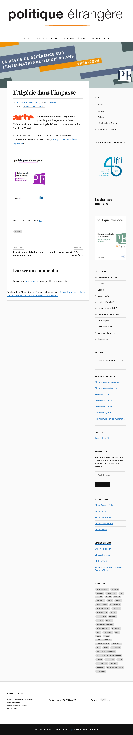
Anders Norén (91, 730)
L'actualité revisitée (106, 302)
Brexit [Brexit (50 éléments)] (99, 597)
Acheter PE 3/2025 (103, 406)
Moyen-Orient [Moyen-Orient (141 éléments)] (103, 644)
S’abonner (53, 38)
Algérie (18, 232)
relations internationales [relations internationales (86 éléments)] (109, 655)
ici (40, 220)
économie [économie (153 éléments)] (101, 671)
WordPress (64, 730)
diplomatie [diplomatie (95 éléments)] (102, 605)
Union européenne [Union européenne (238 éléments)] (115, 667)
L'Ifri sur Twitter (102, 561)
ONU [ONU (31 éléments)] (98, 648)
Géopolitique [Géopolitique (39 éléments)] (103, 628)
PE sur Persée (101, 529)
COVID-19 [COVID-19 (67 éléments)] (100, 601)
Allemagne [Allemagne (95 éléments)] (112, 593)
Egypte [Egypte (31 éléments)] (114, 612)
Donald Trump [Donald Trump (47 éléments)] (103, 609)
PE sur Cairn (100, 511)
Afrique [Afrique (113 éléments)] (115, 589)
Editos (101, 289)
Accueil (27, 38)
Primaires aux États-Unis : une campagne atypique (28, 253)
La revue (40, 38)
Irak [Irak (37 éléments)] (117, 632)
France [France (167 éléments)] (100, 620)
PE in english (103, 320)
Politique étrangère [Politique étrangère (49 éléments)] (106, 651)
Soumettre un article (100, 38)
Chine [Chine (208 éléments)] (108, 597)
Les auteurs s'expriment (108, 314)
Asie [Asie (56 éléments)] (122, 593)
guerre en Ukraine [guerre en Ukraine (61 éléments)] (105, 624)
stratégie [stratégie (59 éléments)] (110, 659)
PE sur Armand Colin (104, 505)
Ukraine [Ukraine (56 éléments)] (100, 667)
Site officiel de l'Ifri (103, 548)
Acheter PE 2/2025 (103, 400)
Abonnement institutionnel (107, 382)
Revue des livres (105, 326)
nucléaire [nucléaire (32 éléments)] (117, 644)
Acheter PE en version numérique (110, 418)
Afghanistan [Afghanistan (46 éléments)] (102, 589)
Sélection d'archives (106, 333)
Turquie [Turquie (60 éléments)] (114, 663)
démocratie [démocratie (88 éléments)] (102, 612)
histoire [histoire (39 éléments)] (116, 628)
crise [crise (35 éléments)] (110, 601)
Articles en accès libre (107, 277)
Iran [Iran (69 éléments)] (99, 636)
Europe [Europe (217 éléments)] (112, 616)
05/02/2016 (50, 103)
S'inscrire (102, 485)
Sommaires (103, 339)
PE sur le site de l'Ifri (104, 523)
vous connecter (32, 281)
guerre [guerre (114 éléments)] (109, 620)
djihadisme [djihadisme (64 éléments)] (115, 605)
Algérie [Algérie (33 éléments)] (100, 593)
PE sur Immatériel (103, 517)
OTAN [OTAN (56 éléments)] (106, 648)
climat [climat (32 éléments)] (117, 597)
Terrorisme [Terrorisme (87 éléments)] (102, 663)
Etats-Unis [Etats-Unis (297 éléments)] (101, 616)
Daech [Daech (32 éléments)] (118, 601)
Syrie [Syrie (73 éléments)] (120, 659)
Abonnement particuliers (106, 388)
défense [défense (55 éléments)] (116, 609)
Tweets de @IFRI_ (102, 438)
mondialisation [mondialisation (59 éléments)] (104, 640)
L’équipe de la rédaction (74, 38)
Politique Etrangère (26, 103)
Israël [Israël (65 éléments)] (107, 636)
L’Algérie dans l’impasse (44, 92)
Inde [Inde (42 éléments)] (99, 632)
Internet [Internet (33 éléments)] (108, 632)
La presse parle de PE (34, 106)
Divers (101, 283)
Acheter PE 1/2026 (103, 394)
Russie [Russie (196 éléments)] (99, 659)
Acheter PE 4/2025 (103, 412)
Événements (103, 296)
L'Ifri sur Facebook (103, 555)
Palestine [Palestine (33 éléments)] (116, 648)
